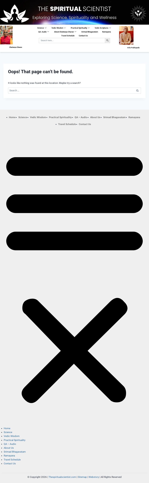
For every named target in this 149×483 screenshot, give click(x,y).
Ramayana (106, 32)
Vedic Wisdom (59, 28)
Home (12, 117)
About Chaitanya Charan (65, 32)
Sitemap (82, 477)
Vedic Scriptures (103, 28)
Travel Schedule (67, 36)
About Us (95, 117)
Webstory (94, 477)
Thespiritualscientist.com (62, 477)
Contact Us (83, 36)
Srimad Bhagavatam (89, 32)
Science (41, 28)
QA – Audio (81, 117)
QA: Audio (43, 32)
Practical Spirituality (80, 28)
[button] (74, 276)
